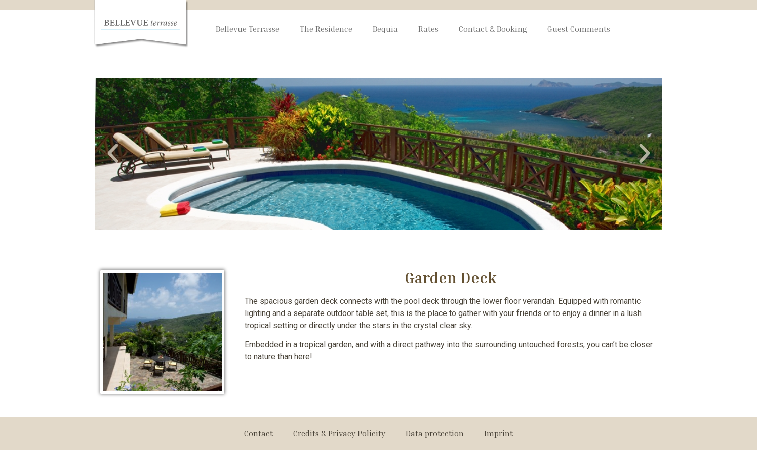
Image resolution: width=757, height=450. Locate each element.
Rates (428, 29)
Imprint (498, 433)
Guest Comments (578, 29)
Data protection (435, 433)
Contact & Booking (493, 29)
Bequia (385, 29)
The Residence (326, 29)
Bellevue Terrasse (248, 29)
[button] (113, 153)
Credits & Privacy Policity (339, 433)
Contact (258, 433)
